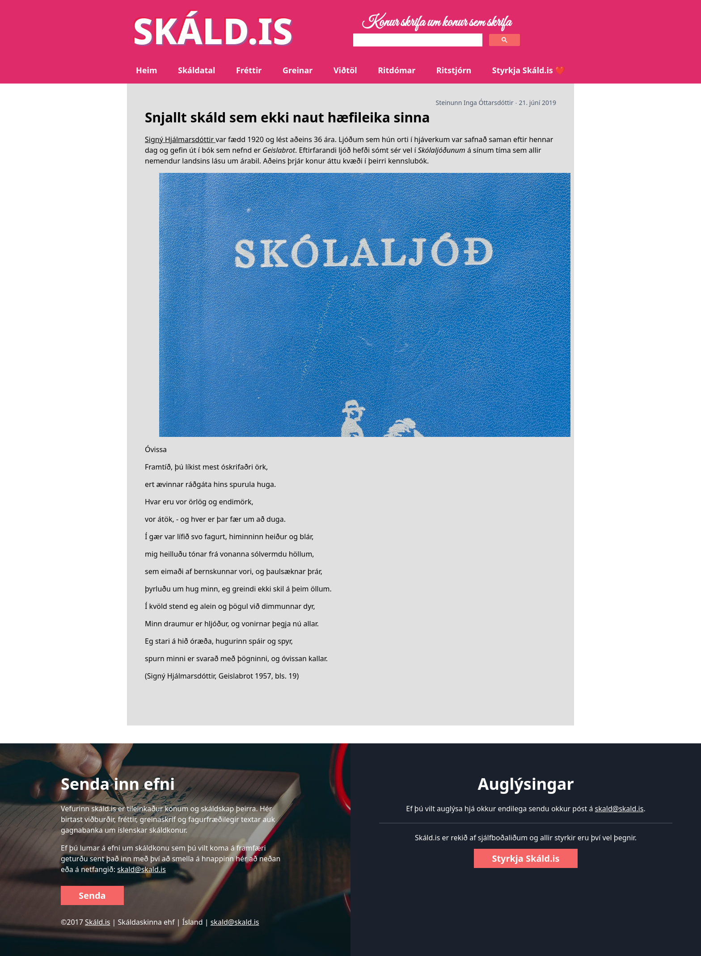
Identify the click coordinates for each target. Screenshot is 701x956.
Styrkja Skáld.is (525, 858)
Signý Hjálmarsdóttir (180, 139)
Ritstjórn (453, 70)
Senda (92, 895)
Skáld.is (97, 922)
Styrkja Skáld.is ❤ (528, 70)
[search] (417, 40)
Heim (146, 70)
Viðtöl (345, 70)
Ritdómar (396, 70)
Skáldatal (196, 70)
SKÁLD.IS (213, 30)
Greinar (297, 70)
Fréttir (249, 70)
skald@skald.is (141, 869)
